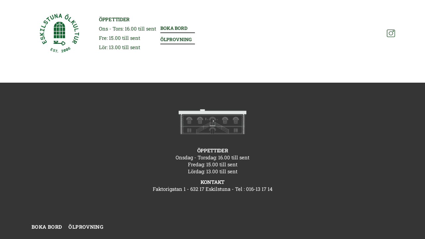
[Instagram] (391, 33)
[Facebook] (379, 33)
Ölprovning (176, 39)
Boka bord (174, 28)
